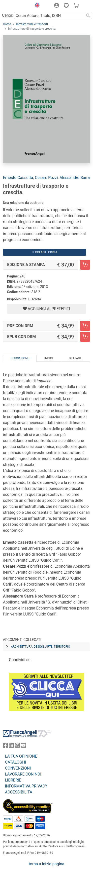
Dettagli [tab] (75, 358)
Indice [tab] (49, 358)
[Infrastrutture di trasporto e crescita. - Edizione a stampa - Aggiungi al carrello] (85, 265)
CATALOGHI (15, 762)
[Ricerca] (88, 15)
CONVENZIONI (18, 768)
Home (7, 24)
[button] (36, 5)
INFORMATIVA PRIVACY (26, 786)
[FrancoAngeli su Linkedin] (11, 746)
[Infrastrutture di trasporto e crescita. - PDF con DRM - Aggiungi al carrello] (85, 326)
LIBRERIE (13, 780)
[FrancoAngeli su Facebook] (5, 746)
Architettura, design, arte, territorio (40, 646)
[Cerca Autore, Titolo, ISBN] (49, 15)
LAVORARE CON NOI (23, 774)
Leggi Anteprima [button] (44, 252)
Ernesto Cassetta (18, 177)
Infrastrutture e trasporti (32, 24)
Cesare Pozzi (46, 177)
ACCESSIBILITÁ (18, 792)
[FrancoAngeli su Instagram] (17, 746)
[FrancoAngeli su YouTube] (23, 746)
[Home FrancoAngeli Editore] (16, 6)
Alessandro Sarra (75, 177)
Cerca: (7, 15)
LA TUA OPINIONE (21, 756)
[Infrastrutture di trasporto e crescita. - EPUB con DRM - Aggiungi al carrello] (85, 337)
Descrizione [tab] (20, 358)
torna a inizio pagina (46, 864)
